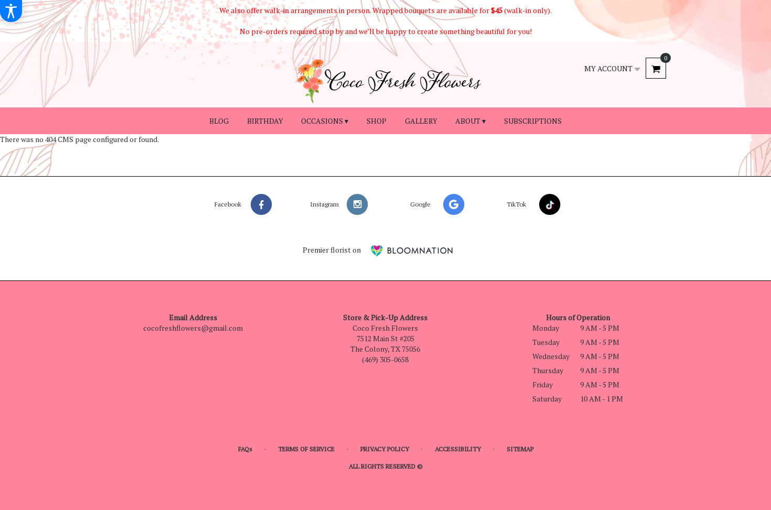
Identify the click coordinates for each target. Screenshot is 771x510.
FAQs (245, 449)
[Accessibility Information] (11, 11)
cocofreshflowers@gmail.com (193, 328)
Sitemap (520, 449)
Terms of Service (306, 449)
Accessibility (458, 449)
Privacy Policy (384, 449)
